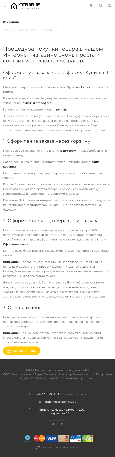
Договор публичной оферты (60, 447)
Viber (62, 424)
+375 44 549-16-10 (47, 393)
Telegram (53, 424)
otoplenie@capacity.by (60, 402)
